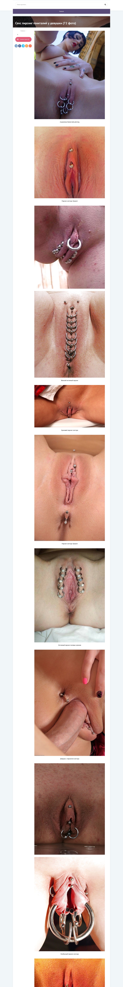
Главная (61, 11)
